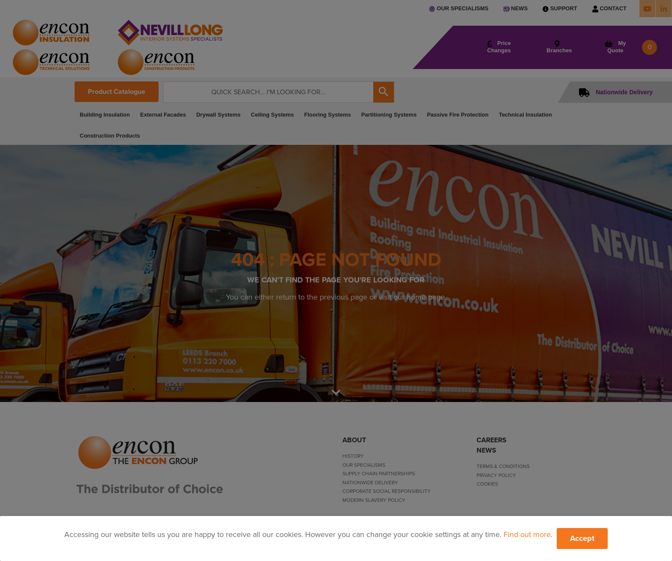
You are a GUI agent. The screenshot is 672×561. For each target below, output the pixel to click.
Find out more (527, 534)
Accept (582, 538)
